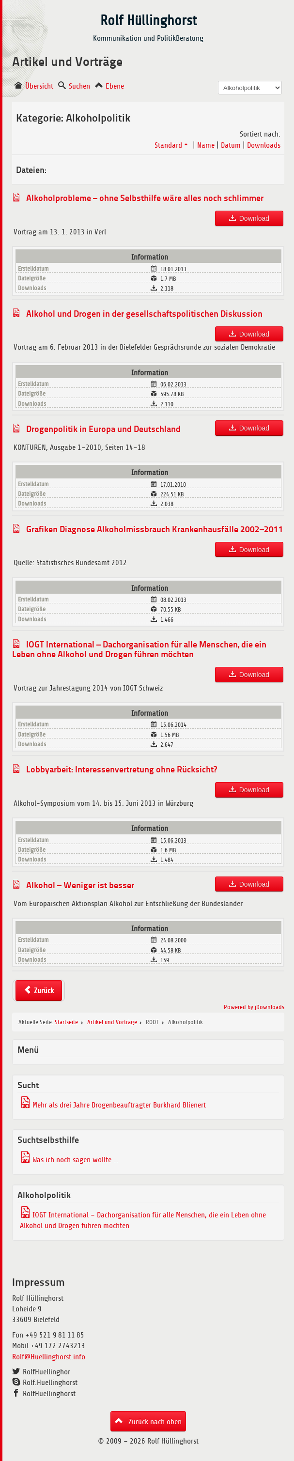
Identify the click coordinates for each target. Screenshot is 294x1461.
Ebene (115, 86)
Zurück (44, 990)
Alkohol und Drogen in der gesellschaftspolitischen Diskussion (144, 313)
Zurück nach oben (154, 1421)
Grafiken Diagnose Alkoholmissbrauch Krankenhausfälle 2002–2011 (154, 529)
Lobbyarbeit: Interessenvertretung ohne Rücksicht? (121, 769)
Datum (231, 145)
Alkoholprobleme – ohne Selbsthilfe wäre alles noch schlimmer (144, 197)
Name (206, 145)
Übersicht (39, 86)
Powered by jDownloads (254, 1007)
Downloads (263, 145)
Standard (172, 145)
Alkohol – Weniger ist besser (80, 884)
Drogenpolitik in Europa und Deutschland (103, 428)
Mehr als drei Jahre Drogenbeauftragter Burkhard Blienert (119, 1105)
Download (254, 218)
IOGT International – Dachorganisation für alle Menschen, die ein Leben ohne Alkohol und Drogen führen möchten (139, 649)
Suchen (79, 86)
